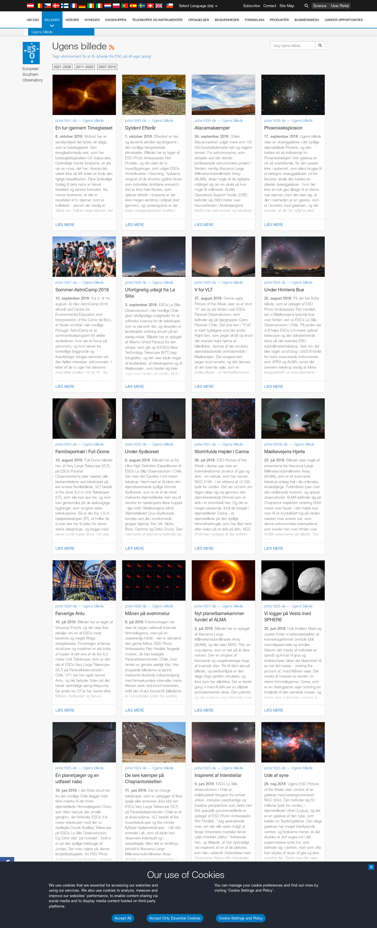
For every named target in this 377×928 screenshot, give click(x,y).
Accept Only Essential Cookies (175, 918)
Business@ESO (307, 20)
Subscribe (251, 5)
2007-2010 (107, 67)
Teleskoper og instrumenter (157, 20)
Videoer (72, 20)
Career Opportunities (344, 20)
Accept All (122, 918)
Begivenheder (227, 20)
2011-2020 (84, 67)
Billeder (52, 23)
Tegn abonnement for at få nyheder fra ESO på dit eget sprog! (101, 56)
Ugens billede (37, 32)
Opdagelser (198, 20)
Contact (269, 5)
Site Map (287, 5)
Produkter (279, 20)
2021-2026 (62, 67)
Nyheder (92, 20)
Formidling (254, 20)
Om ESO (33, 20)
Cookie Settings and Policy (241, 918)
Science (319, 5)
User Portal (340, 5)
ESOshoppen (115, 20)
